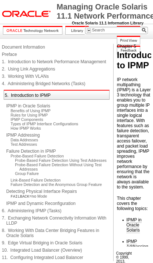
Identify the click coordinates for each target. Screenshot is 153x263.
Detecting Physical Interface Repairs (41, 191)
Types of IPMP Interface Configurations (44, 124)
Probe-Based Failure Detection (37, 156)
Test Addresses (24, 144)
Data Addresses (24, 140)
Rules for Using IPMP (29, 115)
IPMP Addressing (23, 135)
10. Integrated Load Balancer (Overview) (42, 250)
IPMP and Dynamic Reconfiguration (41, 203)
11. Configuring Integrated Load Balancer (42, 257)
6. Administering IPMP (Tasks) (31, 210)
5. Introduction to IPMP (27, 95)
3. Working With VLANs (25, 76)
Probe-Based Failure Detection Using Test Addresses (61, 160)
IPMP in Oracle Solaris (28, 105)
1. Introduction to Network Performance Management (54, 61)
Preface (9, 54)
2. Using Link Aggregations (28, 69)
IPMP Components (27, 119)
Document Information (23, 47)
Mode (29, 196)
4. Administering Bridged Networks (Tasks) (43, 83)
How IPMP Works (26, 128)
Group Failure (27, 173)
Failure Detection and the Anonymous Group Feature (56, 184)
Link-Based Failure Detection (36, 180)
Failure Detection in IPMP (31, 151)
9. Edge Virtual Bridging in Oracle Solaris (42, 242)
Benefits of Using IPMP (31, 110)
